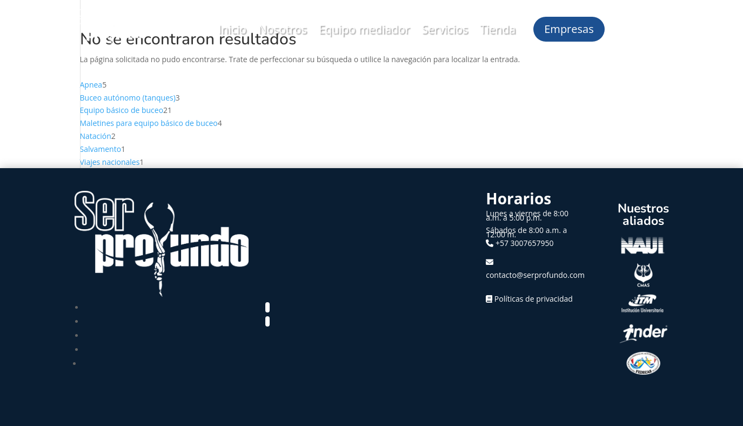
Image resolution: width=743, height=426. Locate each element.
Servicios (445, 29)
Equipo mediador (364, 29)
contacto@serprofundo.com (535, 275)
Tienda (498, 29)
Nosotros (282, 29)
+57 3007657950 (525, 243)
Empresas (568, 29)
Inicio (232, 29)
